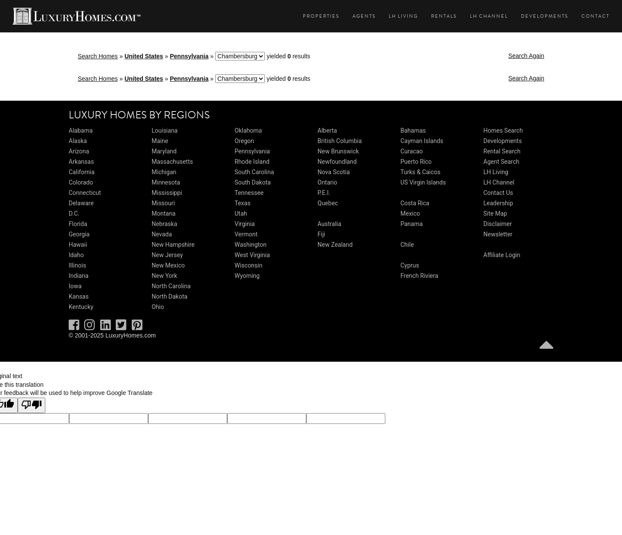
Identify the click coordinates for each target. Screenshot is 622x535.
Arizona (79, 151)
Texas (243, 203)
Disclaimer (497, 223)
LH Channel (489, 16)
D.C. (74, 213)
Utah (241, 213)
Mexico (410, 213)
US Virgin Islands (423, 182)
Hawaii (78, 244)
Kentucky (81, 306)
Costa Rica (414, 203)
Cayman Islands (421, 140)
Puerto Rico (416, 161)
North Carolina (171, 286)
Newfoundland (337, 161)
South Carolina (254, 172)
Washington (251, 244)
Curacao (411, 151)
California (82, 172)
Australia (329, 223)
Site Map (495, 213)
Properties (321, 16)
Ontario (327, 182)
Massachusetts (172, 161)
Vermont (246, 234)
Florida (78, 223)
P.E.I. (323, 192)
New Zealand (334, 244)
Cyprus (409, 265)
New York (164, 275)
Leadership (498, 203)
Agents (364, 16)
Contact (595, 16)
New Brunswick (338, 151)
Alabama (81, 130)
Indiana (79, 275)
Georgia (79, 234)
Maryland (164, 151)
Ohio (158, 306)
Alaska (78, 140)
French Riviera (419, 275)
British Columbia (339, 140)
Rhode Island (252, 161)
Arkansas (81, 161)
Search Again (526, 55)
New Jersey (167, 255)
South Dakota (253, 182)
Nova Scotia (333, 172)
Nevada (162, 234)
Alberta (327, 130)
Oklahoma (248, 130)
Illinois (77, 265)
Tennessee (249, 192)
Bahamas (413, 130)
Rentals (444, 16)
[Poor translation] (31, 405)
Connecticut (85, 192)
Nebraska (164, 223)
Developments (544, 16)
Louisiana (165, 130)
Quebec (327, 203)
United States (143, 56)
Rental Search (501, 151)
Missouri (163, 203)
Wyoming (247, 275)
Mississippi (167, 192)
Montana (163, 213)
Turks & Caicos (420, 172)
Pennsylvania (189, 56)
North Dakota (169, 296)
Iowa (75, 286)
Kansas (79, 296)
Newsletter (497, 234)
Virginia (245, 223)
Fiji (321, 234)
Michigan (164, 172)
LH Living (403, 16)
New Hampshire (173, 244)
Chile (407, 244)
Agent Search (501, 161)
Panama (411, 223)
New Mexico (168, 265)
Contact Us (498, 192)
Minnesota (166, 182)
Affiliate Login (501, 255)
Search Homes (98, 56)
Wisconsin (248, 265)
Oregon (244, 140)
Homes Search (503, 130)
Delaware (81, 203)
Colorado (81, 182)
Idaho (76, 255)
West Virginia (252, 255)
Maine (160, 140)
